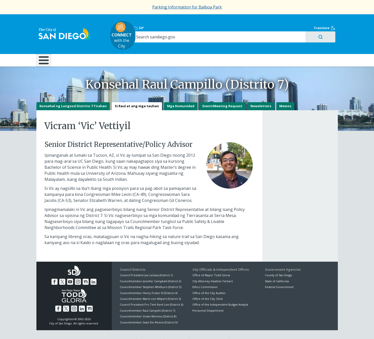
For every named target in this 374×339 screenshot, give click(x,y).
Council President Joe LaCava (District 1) (146, 264)
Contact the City (244, 329)
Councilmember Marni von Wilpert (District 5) (150, 287)
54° (267, 20)
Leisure (78, 44)
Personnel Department (208, 299)
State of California (277, 270)
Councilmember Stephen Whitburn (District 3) (150, 275)
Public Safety (263, 44)
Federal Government (279, 275)
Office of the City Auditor (209, 282)
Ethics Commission (205, 275)
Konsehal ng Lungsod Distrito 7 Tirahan (73, 95)
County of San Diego (278, 264)
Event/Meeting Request (222, 95)
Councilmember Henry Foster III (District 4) (148, 282)
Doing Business (169, 44)
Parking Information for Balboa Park (187, 7)
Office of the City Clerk (207, 287)
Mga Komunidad (180, 95)
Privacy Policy (150, 329)
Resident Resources (124, 44)
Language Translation (209, 329)
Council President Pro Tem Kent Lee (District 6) (151, 293)
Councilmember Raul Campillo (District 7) (147, 299)
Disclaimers (124, 329)
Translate (327, 20)
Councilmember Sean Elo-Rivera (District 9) (149, 311)
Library (215, 44)
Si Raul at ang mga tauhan (137, 95)
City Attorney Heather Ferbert (212, 270)
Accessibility (176, 329)
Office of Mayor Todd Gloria (211, 264)
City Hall (312, 44)
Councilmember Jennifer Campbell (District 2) (150, 270)
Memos (285, 95)
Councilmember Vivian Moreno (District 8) (148, 305)
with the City (185, 28)
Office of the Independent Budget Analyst (220, 293)
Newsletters (260, 95)
